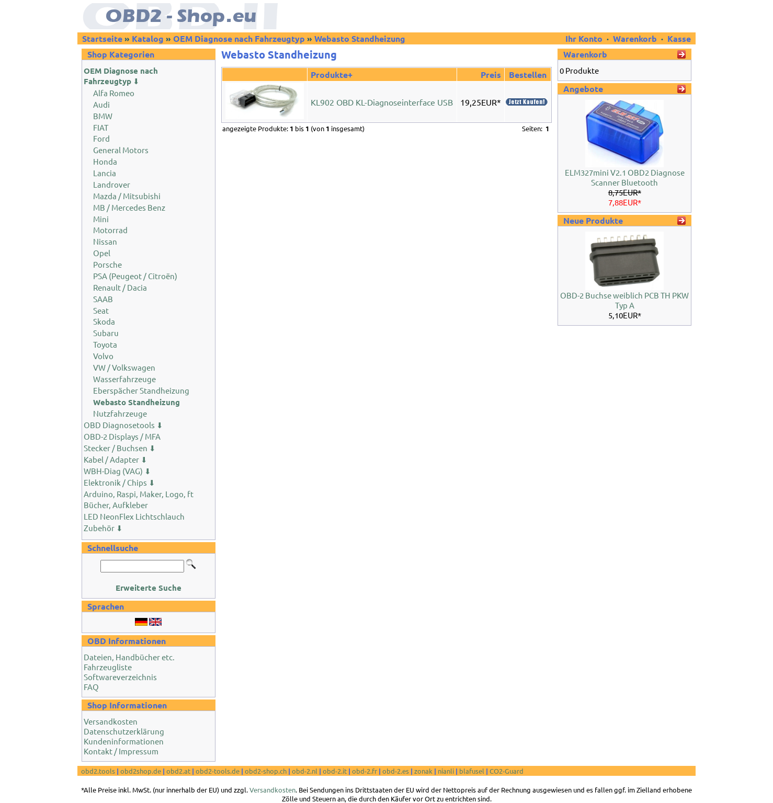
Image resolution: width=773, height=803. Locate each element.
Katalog (148, 38)
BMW (102, 116)
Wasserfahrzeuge (124, 379)
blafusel (471, 770)
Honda (105, 161)
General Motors (121, 150)
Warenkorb (635, 38)
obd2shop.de (140, 770)
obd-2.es (395, 770)
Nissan (105, 241)
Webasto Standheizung (359, 38)
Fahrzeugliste (108, 667)
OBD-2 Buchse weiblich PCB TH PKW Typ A (624, 300)
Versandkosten (111, 721)
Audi (101, 104)
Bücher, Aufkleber (116, 505)
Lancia (104, 173)
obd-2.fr (364, 770)
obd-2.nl (304, 770)
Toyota (105, 344)
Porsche (107, 264)
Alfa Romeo (113, 93)
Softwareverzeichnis (120, 677)
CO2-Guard (507, 770)
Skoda (104, 321)
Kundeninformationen (124, 741)
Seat (101, 310)
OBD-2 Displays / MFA (122, 436)
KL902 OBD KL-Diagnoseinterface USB (382, 102)
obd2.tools (98, 770)
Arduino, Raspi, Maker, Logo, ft (139, 494)
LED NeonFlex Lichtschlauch (134, 516)
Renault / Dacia (120, 287)
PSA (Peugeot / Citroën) (135, 276)
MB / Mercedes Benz (129, 207)
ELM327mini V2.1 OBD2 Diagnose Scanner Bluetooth (625, 177)
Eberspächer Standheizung (141, 390)
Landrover (111, 184)
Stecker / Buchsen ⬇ (120, 448)
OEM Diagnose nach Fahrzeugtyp (239, 38)
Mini (101, 219)
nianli (446, 770)
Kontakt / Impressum (121, 751)
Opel (101, 253)
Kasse (679, 38)
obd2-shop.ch (266, 770)
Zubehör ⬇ (103, 528)
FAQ (91, 687)
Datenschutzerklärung (124, 731)
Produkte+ (332, 74)
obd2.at (178, 770)
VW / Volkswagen (124, 367)
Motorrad (110, 230)
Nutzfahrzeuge (120, 413)
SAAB (103, 299)
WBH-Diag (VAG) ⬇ (117, 471)
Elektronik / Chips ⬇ (119, 482)
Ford (101, 138)
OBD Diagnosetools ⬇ (123, 425)
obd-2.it (335, 770)
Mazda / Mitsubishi (127, 196)
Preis (491, 74)
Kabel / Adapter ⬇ (115, 459)
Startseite (102, 38)
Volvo (103, 356)
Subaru (106, 333)
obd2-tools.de (218, 770)
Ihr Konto (585, 38)
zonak (423, 770)
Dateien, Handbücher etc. (129, 657)
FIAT (100, 127)
